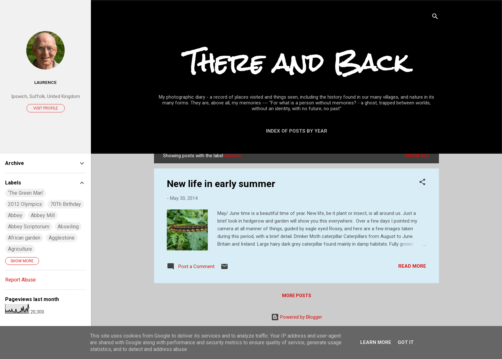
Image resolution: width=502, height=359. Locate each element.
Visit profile (45, 108)
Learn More (375, 342)
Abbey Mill (43, 215)
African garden (24, 238)
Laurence (45, 82)
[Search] (435, 17)
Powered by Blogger (296, 317)
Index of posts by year (296, 131)
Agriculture (20, 249)
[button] (422, 183)
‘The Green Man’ (25, 193)
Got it (406, 342)
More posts (296, 295)
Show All (417, 156)
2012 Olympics (25, 204)
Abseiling (68, 227)
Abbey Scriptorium (28, 227)
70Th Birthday (65, 204)
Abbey (15, 215)
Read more (412, 266)
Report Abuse (20, 280)
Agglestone (62, 238)
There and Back (296, 63)
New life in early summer (221, 183)
